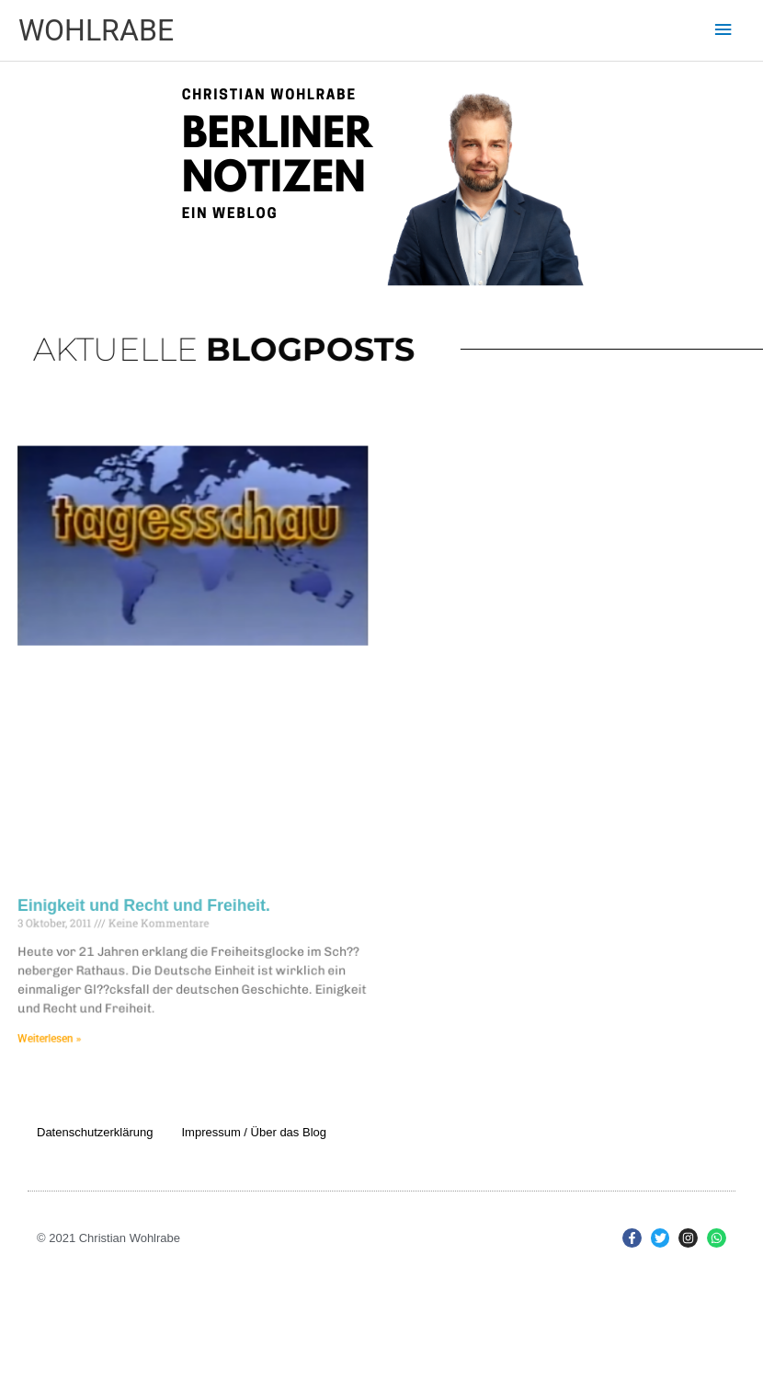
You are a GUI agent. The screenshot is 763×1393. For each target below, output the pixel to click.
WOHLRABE (96, 30)
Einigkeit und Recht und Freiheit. (153, 898)
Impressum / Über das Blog (253, 1132)
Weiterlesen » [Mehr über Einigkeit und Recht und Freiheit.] (63, 1026)
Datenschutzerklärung (95, 1132)
